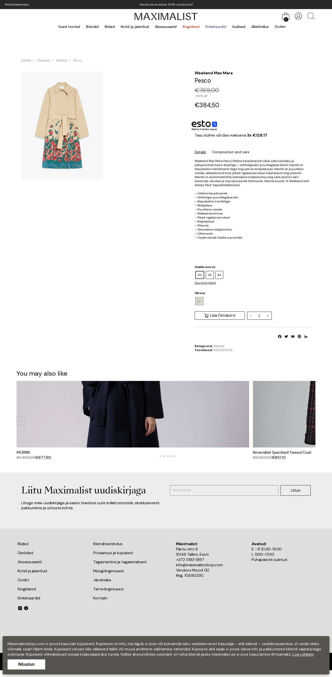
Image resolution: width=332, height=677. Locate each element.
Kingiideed (191, 26)
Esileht (26, 61)
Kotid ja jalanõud (135, 26)
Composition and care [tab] (230, 152)
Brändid (92, 26)
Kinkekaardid (215, 26)
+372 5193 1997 (190, 564)
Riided (110, 26)
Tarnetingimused (108, 594)
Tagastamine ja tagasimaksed (119, 567)
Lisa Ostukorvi (219, 315)
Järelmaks (102, 585)
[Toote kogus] (259, 315)
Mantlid (61, 61)
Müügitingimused (108, 576)
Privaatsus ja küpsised (113, 557)
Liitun (296, 495)
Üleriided (43, 61)
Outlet (280, 26)
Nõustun (26, 664)
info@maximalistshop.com (199, 570)
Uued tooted (69, 26)
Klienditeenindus (17, 5)
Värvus (200, 293)
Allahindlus (260, 26)
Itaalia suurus (205, 267)
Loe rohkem (303, 654)
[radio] (200, 275)
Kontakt (100, 603)
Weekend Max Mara (213, 73)
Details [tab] (200, 152)
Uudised (238, 26)
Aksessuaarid (166, 26)
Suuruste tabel (205, 283)
